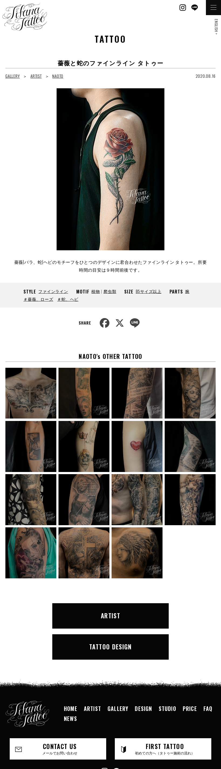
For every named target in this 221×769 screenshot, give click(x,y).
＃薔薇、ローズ (38, 299)
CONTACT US (59, 714)
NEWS (70, 683)
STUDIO (167, 674)
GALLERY (12, 76)
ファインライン (53, 291)
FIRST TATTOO (165, 714)
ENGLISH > (216, 27)
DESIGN (143, 674)
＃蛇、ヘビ (67, 299)
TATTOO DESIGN (162, 614)
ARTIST (36, 76)
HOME (70, 674)
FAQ (208, 674)
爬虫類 (109, 291)
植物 (95, 291)
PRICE (190, 674)
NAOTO (57, 76)
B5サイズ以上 (148, 291)
